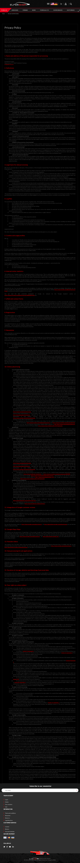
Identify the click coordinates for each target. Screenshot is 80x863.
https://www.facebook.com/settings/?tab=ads (24, 500)
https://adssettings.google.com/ (51, 536)
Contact (7, 826)
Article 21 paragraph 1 (28, 651)
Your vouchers (8, 804)
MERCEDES (15, 10)
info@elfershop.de (9, 64)
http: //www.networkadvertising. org (44, 477)
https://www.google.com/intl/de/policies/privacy (38, 422)
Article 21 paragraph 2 (66, 652)
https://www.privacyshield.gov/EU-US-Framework (50, 425)
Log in (6, 799)
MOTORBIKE (71, 10)
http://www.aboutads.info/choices (22, 415)
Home (3, 13)
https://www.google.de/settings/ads (22, 411)
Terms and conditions (10, 813)
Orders (7, 802)
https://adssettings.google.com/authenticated (55, 524)
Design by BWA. (52, 860)
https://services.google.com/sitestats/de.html (64, 422)
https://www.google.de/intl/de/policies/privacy (42, 475)
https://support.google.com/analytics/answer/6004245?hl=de (20, 295)
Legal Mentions (9, 820)
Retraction (7, 815)
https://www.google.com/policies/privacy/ (31, 524)
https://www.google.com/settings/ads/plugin (24, 418)
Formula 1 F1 (44, 10)
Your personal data (9, 831)
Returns (7, 829)
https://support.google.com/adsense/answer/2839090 (57, 474)
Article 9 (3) (16, 679)
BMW (34, 10)
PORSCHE (4, 10)
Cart (6, 806)
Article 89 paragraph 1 (20, 682)
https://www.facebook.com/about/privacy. (35, 503)
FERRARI (25, 10)
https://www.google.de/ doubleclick (32, 474)
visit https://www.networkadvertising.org (64, 424)
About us (7, 818)
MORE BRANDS (57, 10)
